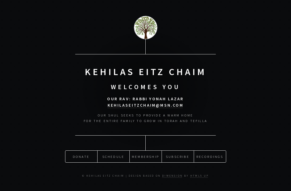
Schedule (113, 156)
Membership (145, 156)
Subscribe (177, 156)
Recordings (209, 156)
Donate (81, 156)
